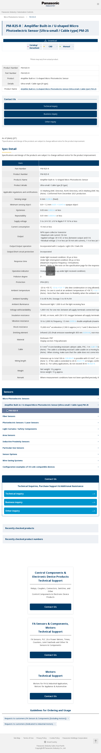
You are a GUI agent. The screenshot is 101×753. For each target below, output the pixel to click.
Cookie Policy (55, 738)
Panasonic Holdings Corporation (75, 738)
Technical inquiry (50, 106)
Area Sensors (9, 435)
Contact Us (50, 606)
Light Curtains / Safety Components (20, 429)
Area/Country (50, 742)
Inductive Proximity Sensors (16, 441)
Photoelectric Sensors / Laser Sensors (21, 422)
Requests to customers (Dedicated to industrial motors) (29, 724)
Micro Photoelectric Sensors (14, 17)
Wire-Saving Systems (13, 460)
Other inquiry (50, 121)
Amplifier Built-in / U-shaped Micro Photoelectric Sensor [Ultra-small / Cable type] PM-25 (58, 89)
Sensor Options (10, 454)
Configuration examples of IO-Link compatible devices (29, 467)
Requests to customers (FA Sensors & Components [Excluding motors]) (35, 718)
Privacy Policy (42, 738)
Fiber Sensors (9, 416)
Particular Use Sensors (13, 448)
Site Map (17, 738)
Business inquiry (50, 114)
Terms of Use (28, 738)
